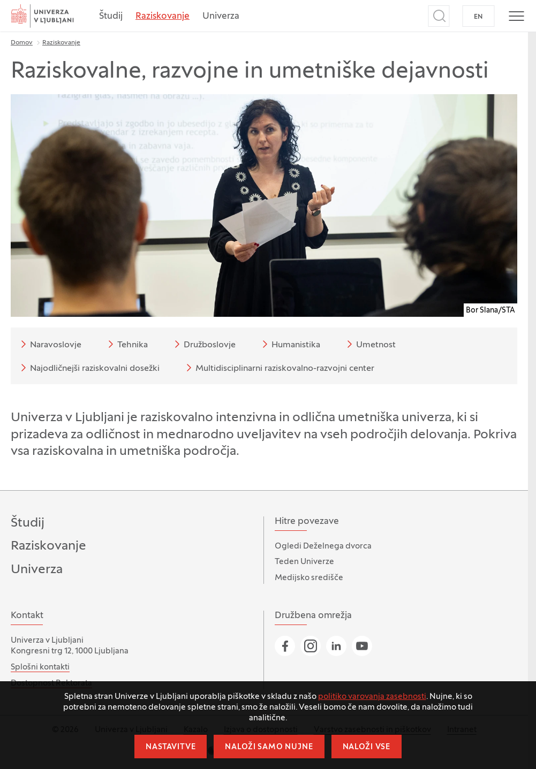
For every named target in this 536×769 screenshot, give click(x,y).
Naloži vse (366, 747)
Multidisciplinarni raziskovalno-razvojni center (278, 367)
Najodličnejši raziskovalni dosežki (88, 367)
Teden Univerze (304, 562)
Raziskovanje (162, 16)
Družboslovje (203, 344)
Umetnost (369, 344)
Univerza (220, 16)
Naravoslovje (49, 344)
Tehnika (126, 344)
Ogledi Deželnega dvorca (323, 546)
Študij (111, 16)
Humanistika (289, 344)
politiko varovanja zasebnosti (372, 697)
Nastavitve (170, 747)
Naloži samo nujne (269, 747)
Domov (22, 43)
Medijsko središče (309, 578)
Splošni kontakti (40, 667)
